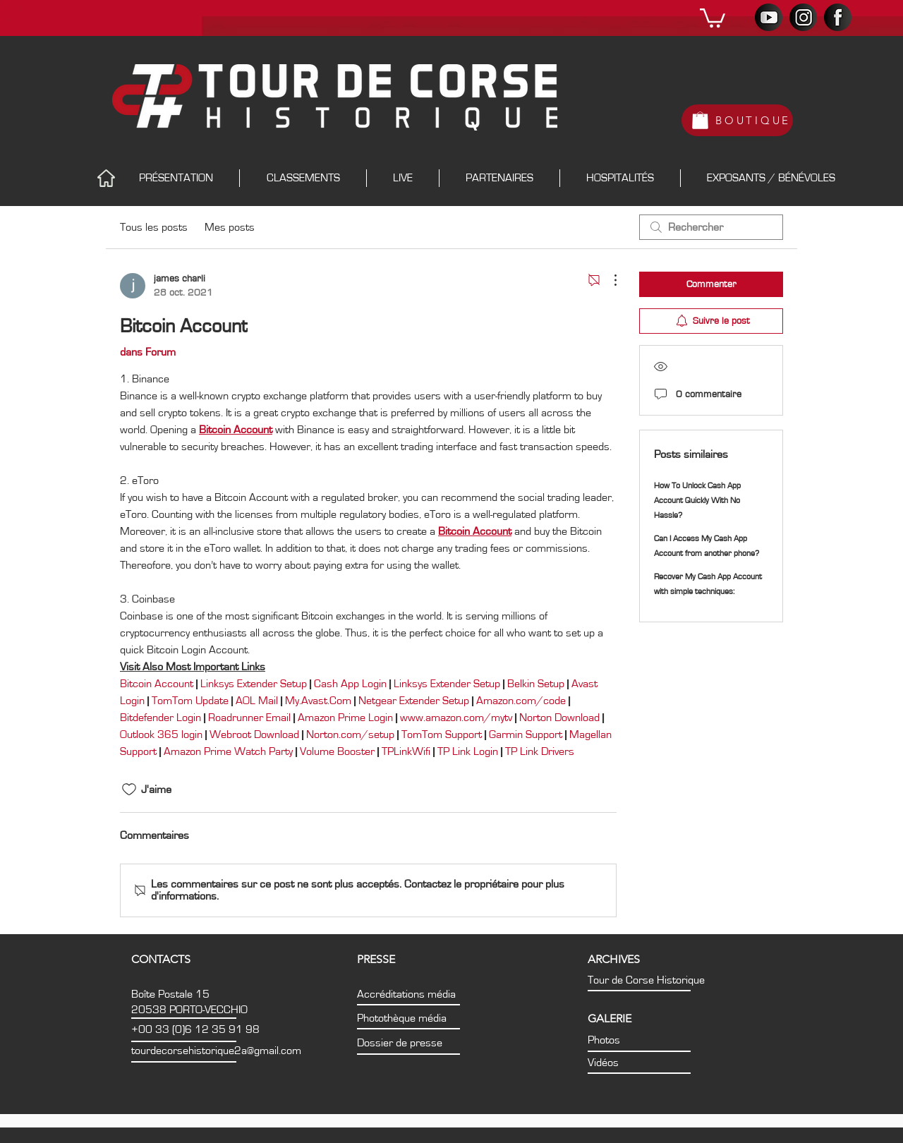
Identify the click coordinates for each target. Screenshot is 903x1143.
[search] (711, 227)
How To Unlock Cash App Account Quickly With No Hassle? (697, 500)
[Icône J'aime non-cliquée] (129, 789)
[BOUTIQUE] (737, 120)
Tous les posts (154, 227)
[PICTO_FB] (838, 17)
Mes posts (230, 227)
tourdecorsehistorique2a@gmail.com (216, 1050)
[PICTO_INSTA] (803, 17)
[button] (712, 17)
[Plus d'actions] (608, 280)
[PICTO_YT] (768, 17)
